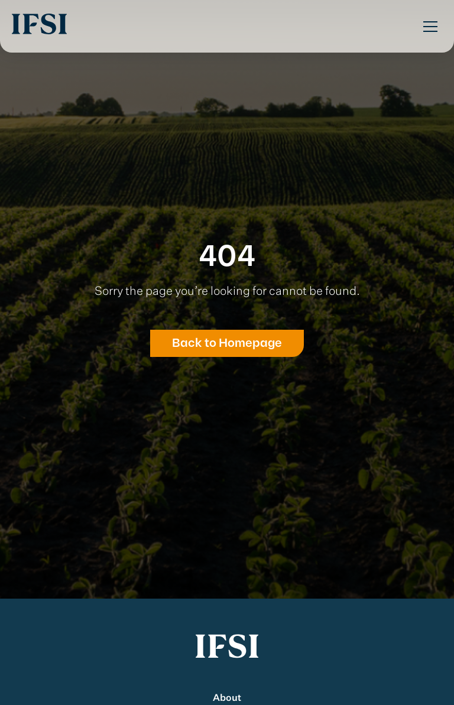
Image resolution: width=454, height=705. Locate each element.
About (227, 698)
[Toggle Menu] (430, 26)
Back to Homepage (227, 343)
